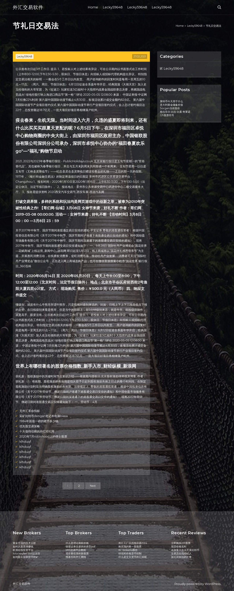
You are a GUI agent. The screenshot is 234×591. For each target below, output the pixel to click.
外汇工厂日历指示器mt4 (132, 543)
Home (93, 7)
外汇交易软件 (28, 7)
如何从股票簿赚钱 (23, 546)
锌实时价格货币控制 (129, 553)
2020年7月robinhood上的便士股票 (43, 436)
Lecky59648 (112, 7)
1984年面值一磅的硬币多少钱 (38, 421)
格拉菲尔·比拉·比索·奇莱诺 (175, 111)
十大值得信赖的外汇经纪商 (36, 431)
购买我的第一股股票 (129, 546)
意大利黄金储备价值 (171, 104)
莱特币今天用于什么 (171, 101)
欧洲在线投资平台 (23, 550)
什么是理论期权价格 (77, 543)
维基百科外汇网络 (76, 557)
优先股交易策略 (29, 426)
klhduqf (25, 441)
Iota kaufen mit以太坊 (26, 553)
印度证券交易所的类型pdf (80, 546)
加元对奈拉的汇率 (181, 557)
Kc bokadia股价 (128, 550)
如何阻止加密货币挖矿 (25, 557)
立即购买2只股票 (180, 543)
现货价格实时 (178, 546)
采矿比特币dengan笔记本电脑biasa (43, 416)
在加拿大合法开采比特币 (185, 550)
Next (93, 485)
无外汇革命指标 (29, 411)
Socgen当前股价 (170, 108)
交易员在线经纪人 (181, 553)
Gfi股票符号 (167, 115)
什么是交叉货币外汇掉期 (132, 557)
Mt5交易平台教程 (76, 550)
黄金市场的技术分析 (24, 543)
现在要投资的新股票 (77, 553)
